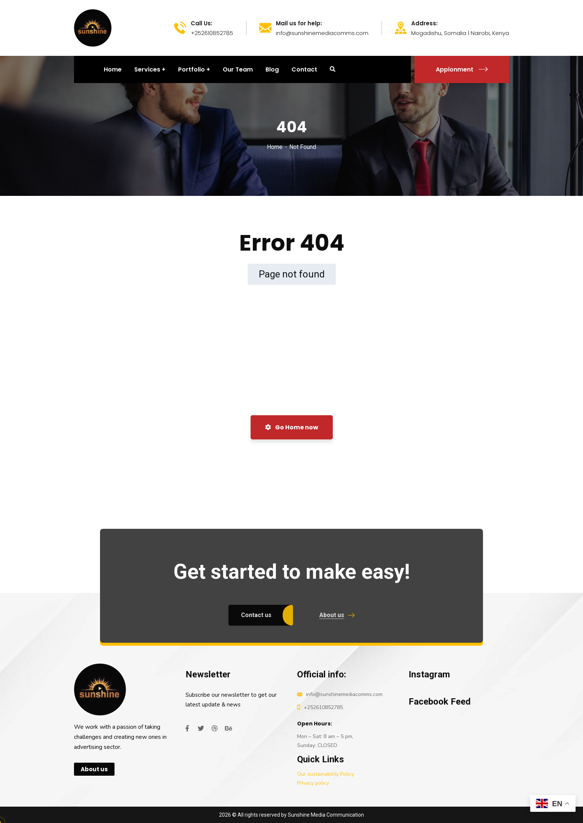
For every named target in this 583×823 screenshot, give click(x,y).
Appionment (462, 69)
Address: (424, 23)
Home (275, 146)
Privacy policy (313, 783)
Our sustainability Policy (325, 774)
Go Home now (291, 427)
